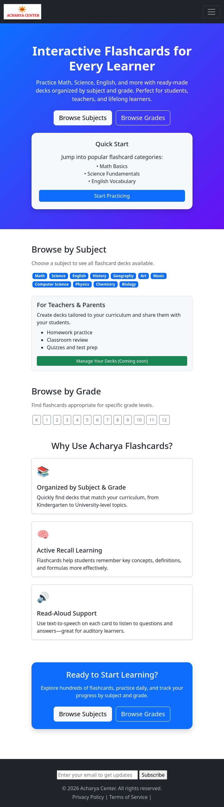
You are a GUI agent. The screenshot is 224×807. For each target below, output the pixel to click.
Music (158, 275)
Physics (82, 284)
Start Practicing (112, 195)
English (79, 275)
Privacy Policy (88, 797)
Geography (123, 275)
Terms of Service (128, 797)
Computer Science (52, 284)
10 (139, 420)
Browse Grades (143, 118)
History (99, 275)
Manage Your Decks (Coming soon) (112, 361)
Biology (129, 284)
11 (151, 420)
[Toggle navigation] (211, 12)
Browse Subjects (83, 118)
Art (143, 275)
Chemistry (105, 284)
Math (40, 275)
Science (58, 275)
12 (164, 420)
